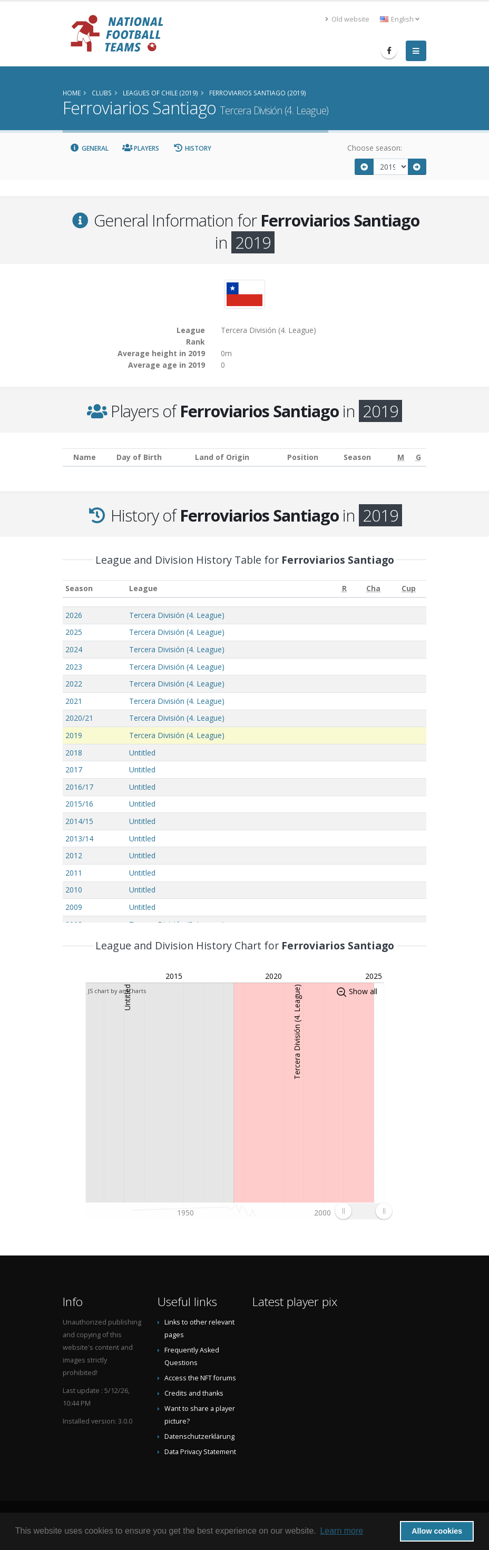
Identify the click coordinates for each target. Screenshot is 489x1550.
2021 (73, 701)
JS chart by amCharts (117, 991)
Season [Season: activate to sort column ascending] (79, 588)
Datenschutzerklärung (199, 1436)
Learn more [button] (341, 1530)
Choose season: (374, 148)
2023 (73, 667)
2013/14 (79, 838)
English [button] (399, 19)
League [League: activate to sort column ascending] (143, 588)
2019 (73, 735)
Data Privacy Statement (200, 1451)
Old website (347, 19)
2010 (73, 890)
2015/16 (79, 804)
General (89, 148)
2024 (73, 649)
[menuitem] (363, 1211)
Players (141, 148)
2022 (73, 684)
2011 (73, 873)
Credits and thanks (193, 1393)
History (192, 148)
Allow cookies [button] (437, 1531)
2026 (73, 615)
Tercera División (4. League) (176, 615)
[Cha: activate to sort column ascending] (373, 588)
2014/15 (79, 821)
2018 (73, 753)
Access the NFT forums (200, 1378)
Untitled (142, 753)
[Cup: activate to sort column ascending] (408, 588)
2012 (73, 855)
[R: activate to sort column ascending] (344, 588)
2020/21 (79, 718)
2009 (73, 907)
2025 (73, 632)
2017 (73, 769)
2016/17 (79, 787)
